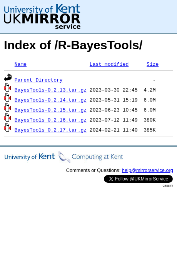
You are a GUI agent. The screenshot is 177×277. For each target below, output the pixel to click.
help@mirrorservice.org (147, 170)
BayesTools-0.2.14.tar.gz (51, 99)
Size (153, 63)
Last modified (109, 63)
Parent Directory (39, 79)
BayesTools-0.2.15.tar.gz (51, 109)
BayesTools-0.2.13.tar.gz (51, 89)
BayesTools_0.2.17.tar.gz (51, 129)
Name (21, 63)
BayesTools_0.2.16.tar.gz (51, 119)
